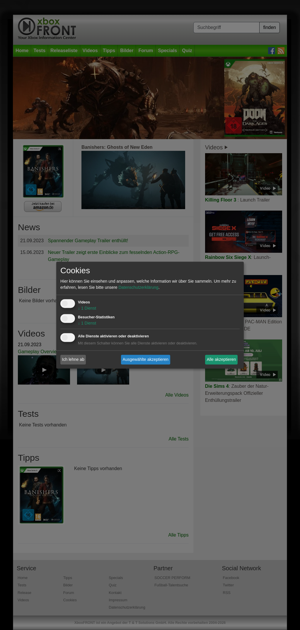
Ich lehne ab (73, 359)
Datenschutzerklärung (138, 287)
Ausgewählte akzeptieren (145, 359)
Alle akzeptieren (221, 359)
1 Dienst (87, 308)
